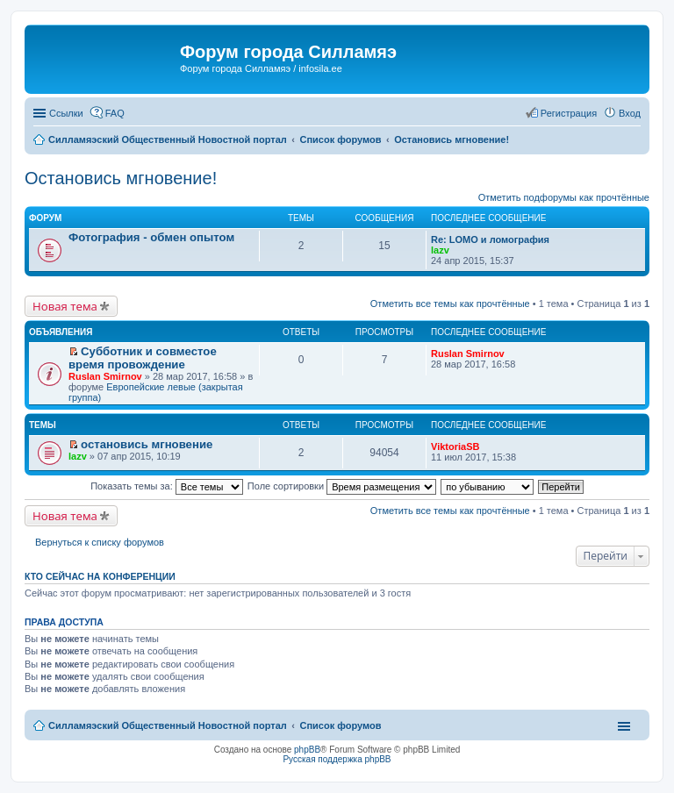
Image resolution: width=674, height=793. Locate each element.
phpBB (307, 749)
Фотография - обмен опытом (151, 237)
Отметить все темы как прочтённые (450, 303)
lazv (440, 250)
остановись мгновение (146, 444)
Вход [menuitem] (630, 113)
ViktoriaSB (455, 446)
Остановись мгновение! (121, 178)
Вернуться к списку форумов (99, 542)
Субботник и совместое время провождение (142, 358)
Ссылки (66, 113)
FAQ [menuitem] (115, 113)
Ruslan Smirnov (105, 376)
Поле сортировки (341, 486)
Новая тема (64, 306)
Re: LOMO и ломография (490, 239)
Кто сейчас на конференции (100, 576)
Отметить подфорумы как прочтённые (563, 197)
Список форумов (340, 725)
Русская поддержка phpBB (337, 759)
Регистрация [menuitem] (569, 113)
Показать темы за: (166, 486)
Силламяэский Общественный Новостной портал (167, 725)
